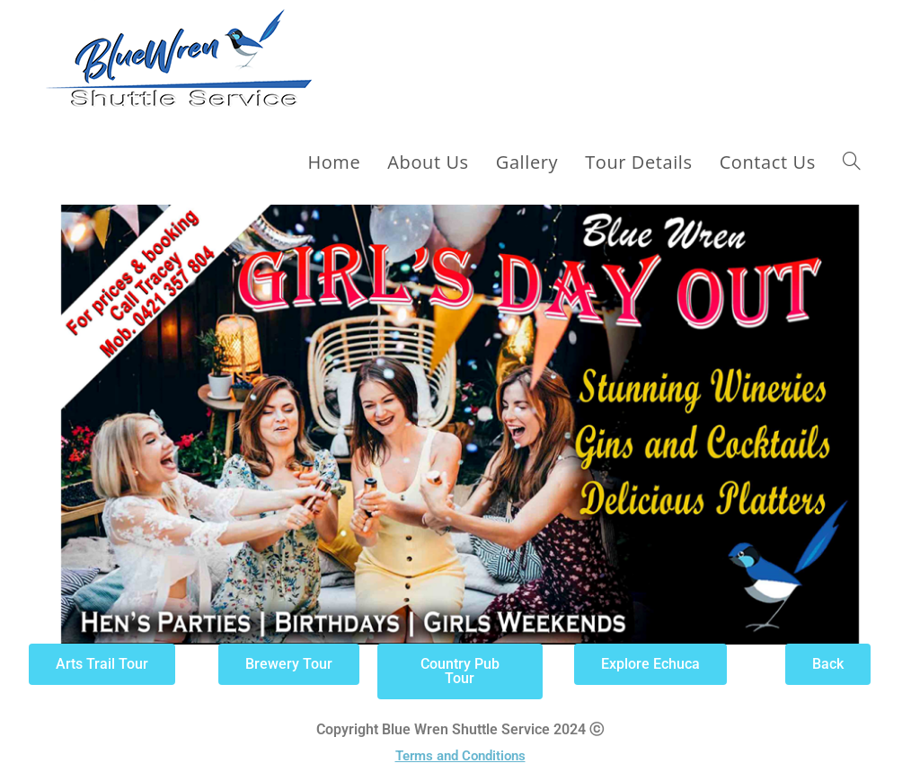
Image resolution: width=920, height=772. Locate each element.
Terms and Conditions (460, 756)
